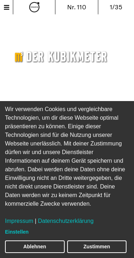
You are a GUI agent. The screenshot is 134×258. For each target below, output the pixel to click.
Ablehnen (34, 246)
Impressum (19, 221)
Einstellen (17, 232)
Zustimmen (96, 246)
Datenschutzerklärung (66, 221)
